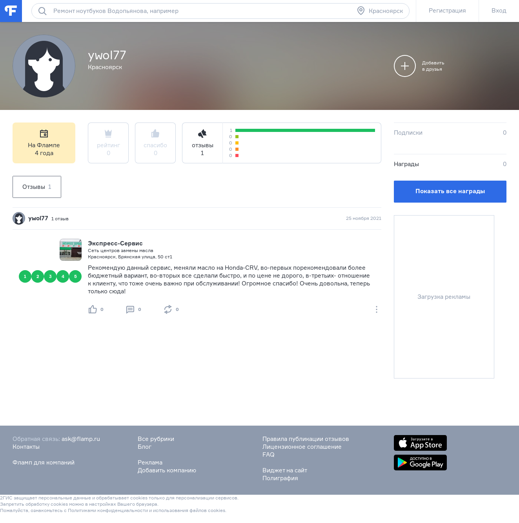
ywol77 (38, 218)
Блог (144, 446)
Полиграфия (280, 478)
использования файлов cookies (189, 510)
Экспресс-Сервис (115, 243)
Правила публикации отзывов (305, 439)
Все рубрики (156, 439)
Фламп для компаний (44, 462)
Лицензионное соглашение (302, 446)
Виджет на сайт (284, 470)
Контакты (26, 446)
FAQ (268, 454)
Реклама (150, 462)
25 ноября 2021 (363, 218)
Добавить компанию (167, 470)
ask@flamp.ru (81, 439)
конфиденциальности (122, 510)
